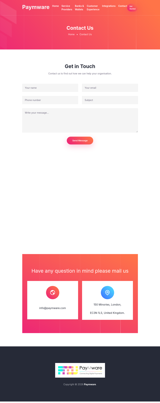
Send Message (80, 141)
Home (59, 5)
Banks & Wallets (83, 9)
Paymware (37, 8)
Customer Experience (95, 7)
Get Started (135, 9)
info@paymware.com (52, 309)
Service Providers (70, 7)
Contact (125, 5)
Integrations (111, 5)
